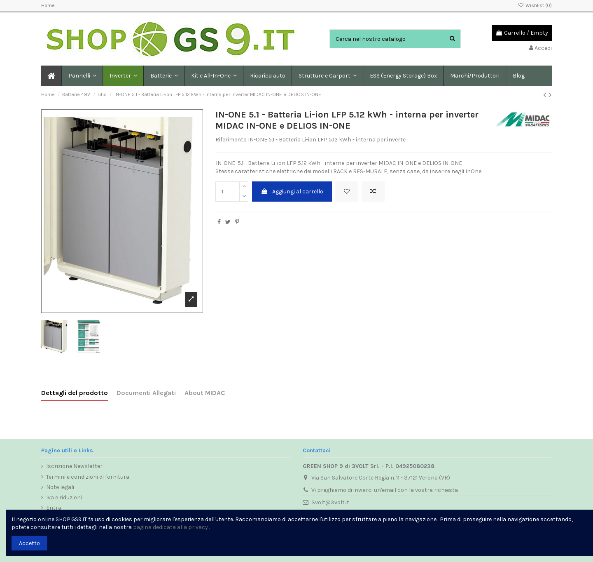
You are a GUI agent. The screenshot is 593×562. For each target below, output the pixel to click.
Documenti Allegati (146, 393)
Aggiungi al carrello (292, 191)
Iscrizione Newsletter (74, 466)
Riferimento (231, 139)
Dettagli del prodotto (74, 393)
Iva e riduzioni (64, 497)
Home (48, 5)
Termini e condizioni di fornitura (87, 476)
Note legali (60, 487)
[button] (163, 76)
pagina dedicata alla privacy (170, 527)
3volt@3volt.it (330, 502)
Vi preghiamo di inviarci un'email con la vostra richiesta (384, 490)
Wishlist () (535, 5)
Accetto (29, 543)
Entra (53, 507)
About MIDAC (204, 393)
